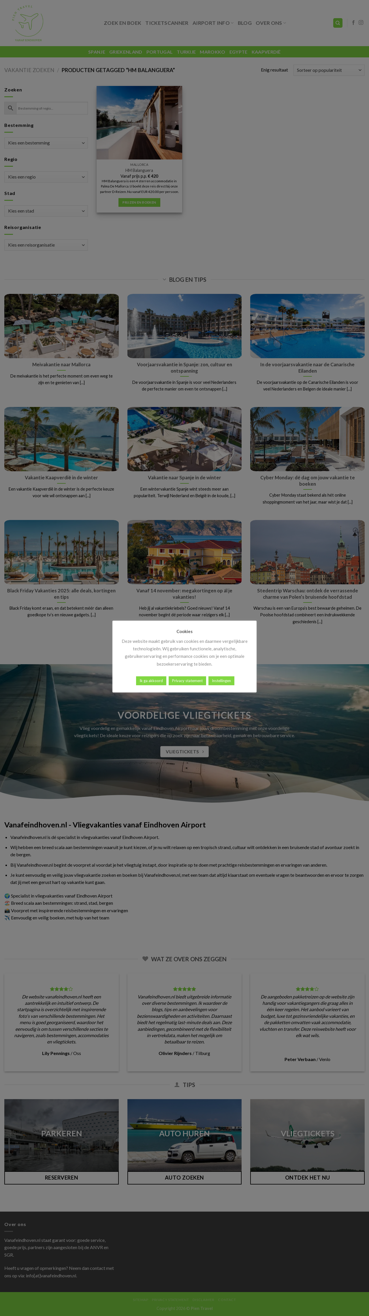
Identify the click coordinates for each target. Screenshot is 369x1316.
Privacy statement (187, 680)
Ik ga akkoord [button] (151, 680)
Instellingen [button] (221, 680)
